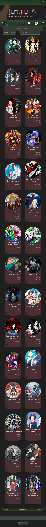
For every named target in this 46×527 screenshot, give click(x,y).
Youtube (36, 23)
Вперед (39, 509)
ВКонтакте (29, 23)
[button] (43, 2)
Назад (6, 509)
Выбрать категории (9, 32)
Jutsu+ (23, 23)
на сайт (4, 23)
